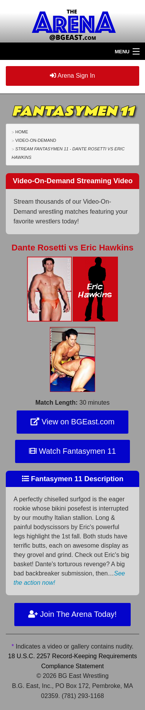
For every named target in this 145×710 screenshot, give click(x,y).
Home (21, 131)
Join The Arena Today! (72, 614)
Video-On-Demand (35, 140)
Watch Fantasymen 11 (72, 451)
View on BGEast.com (72, 421)
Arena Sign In (72, 75)
